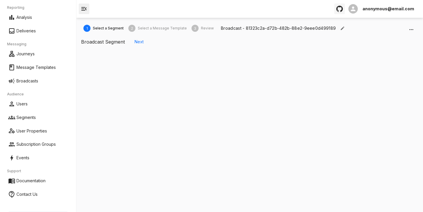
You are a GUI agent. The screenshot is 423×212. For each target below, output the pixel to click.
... (411, 28)
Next (139, 42)
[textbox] (278, 28)
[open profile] (381, 8)
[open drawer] (84, 9)
